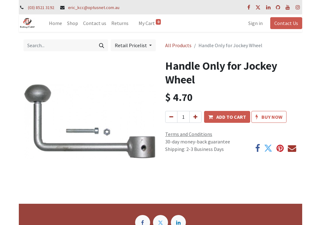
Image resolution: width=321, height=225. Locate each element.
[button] (227, 117)
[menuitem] (55, 23)
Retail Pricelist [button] (131, 45)
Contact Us (286, 23)
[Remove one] (171, 117)
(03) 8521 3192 (41, 7)
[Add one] (195, 117)
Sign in (255, 23)
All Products (178, 45)
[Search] (101, 45)
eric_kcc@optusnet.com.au (93, 7)
